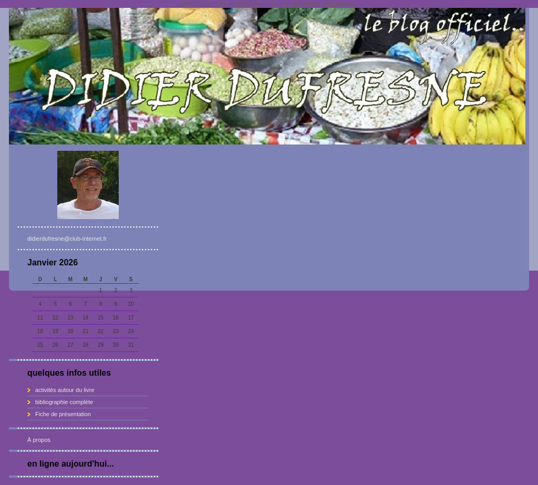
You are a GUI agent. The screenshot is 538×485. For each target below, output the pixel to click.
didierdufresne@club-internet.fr (67, 238)
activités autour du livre (65, 390)
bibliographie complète (64, 402)
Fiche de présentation (63, 414)
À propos (38, 440)
